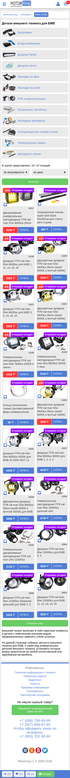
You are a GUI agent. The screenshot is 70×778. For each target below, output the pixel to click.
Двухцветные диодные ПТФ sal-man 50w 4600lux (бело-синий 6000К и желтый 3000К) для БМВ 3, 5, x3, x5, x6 (51, 314)
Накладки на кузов (29, 87)
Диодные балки (27, 54)
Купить (24, 230)
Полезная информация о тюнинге (35, 672)
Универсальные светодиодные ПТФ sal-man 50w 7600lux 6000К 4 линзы (18, 362)
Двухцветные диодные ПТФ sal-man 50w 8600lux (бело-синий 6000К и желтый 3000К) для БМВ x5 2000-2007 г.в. (51, 410)
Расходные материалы (31, 120)
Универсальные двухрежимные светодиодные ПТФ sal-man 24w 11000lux (17, 554)
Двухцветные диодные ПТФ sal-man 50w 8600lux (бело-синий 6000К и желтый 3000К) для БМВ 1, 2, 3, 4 (18, 507)
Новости (35, 683)
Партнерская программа (35, 694)
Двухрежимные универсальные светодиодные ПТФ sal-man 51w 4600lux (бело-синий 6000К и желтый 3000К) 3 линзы (17, 218)
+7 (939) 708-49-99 (35, 721)
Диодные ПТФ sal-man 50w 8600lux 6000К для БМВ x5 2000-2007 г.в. (17, 457)
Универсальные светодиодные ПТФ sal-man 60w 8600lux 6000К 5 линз (51, 361)
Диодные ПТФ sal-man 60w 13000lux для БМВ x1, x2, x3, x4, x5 (51, 600)
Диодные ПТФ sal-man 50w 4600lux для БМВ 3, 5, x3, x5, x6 (17, 312)
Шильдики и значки (29, 153)
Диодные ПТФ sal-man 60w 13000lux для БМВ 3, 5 (51, 552)
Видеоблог (35, 679)
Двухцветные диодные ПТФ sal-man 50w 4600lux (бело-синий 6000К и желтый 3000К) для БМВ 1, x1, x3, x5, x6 (52, 266)
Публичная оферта (35, 676)
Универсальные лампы (32, 142)
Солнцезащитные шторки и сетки (38, 131)
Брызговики (25, 32)
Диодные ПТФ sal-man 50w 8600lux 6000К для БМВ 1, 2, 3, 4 (51, 456)
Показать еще (35, 623)
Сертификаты (35, 691)
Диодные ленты (27, 65)
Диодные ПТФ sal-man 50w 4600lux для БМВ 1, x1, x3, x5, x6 (17, 264)
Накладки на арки (28, 76)
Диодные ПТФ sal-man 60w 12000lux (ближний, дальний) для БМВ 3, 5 (17, 601)
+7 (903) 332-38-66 (35, 736)
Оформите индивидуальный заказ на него (35, 710)
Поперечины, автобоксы (32, 109)
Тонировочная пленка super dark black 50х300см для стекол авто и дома (50, 217)
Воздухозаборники (29, 43)
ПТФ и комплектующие (31, 98)
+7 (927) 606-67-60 (35, 724)
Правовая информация (35, 687)
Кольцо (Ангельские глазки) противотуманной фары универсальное (18, 408)
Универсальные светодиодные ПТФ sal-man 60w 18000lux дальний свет (51, 506)
